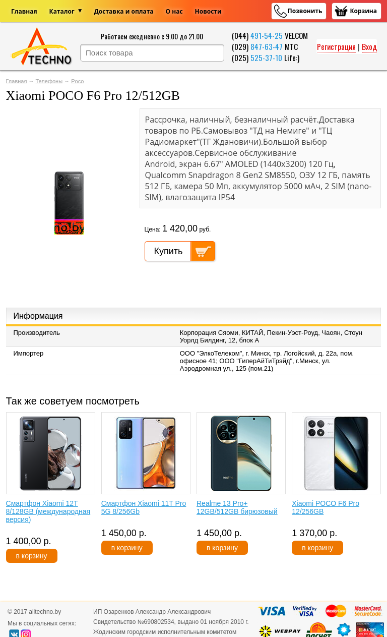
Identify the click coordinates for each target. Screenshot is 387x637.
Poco (77, 81)
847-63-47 (266, 46)
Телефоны (49, 81)
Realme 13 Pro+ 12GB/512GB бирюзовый (237, 507)
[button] (123, 117)
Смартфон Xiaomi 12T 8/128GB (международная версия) (48, 511)
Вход (369, 46)
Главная (24, 11)
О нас (174, 11)
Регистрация (336, 46)
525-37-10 (266, 57)
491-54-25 (266, 35)
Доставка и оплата (124, 11)
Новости (208, 11)
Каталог (62, 11)
